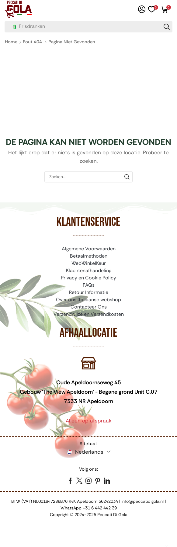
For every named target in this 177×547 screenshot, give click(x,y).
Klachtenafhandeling (88, 270)
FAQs (89, 285)
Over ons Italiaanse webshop (88, 299)
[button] (141, 9)
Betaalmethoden (88, 256)
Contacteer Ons (89, 307)
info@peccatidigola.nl (142, 501)
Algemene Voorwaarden (89, 248)
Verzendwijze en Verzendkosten (89, 314)
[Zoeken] (166, 26)
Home (11, 42)
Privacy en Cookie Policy (88, 278)
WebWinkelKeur (88, 263)
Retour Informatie (88, 292)
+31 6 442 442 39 (100, 508)
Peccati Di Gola (112, 514)
